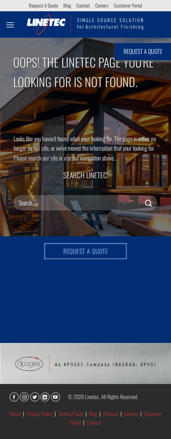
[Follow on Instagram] (24, 397)
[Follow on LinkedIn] (45, 397)
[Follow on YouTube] (55, 397)
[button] (10, 24)
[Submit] (148, 202)
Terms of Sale (70, 414)
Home (15, 414)
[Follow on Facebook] (14, 397)
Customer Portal (128, 5)
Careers (101, 5)
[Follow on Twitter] (35, 397)
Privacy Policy (39, 414)
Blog (67, 5)
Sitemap (110, 414)
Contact (83, 5)
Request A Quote (43, 5)
